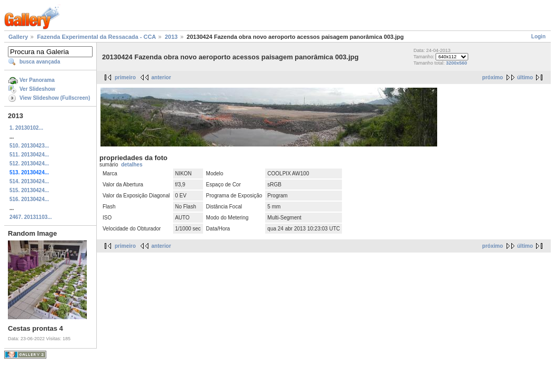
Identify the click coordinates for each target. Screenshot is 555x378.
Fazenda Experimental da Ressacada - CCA (96, 37)
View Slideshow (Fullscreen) (54, 98)
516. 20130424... (29, 199)
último (525, 77)
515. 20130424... (29, 190)
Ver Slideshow (37, 89)
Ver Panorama (37, 80)
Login (538, 36)
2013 (171, 37)
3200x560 (456, 63)
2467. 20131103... (30, 217)
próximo (492, 77)
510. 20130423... (29, 146)
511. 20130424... (29, 155)
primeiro (125, 77)
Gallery (18, 37)
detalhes (132, 164)
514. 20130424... (29, 181)
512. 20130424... (29, 163)
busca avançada (39, 62)
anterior (161, 77)
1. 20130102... (26, 128)
